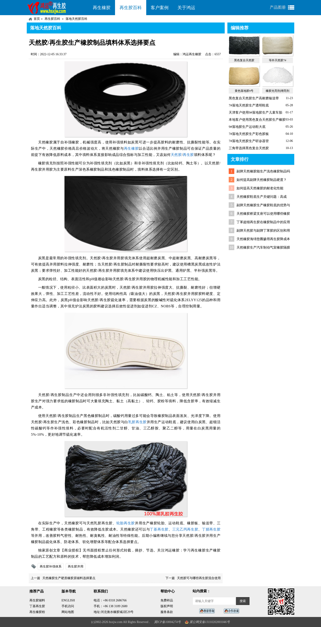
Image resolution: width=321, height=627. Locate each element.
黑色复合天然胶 (244, 60)
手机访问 (68, 606)
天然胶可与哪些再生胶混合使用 (199, 578)
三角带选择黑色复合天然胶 (249, 148)
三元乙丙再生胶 (185, 529)
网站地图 (68, 612)
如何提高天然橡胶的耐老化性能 (260, 188)
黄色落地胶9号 (244, 90)
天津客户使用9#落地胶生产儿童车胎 (255, 112)
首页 (37, 18)
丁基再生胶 (159, 529)
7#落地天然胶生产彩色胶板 (249, 134)
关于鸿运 (186, 7)
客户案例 (160, 7)
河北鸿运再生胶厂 (57, 7)
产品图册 (278, 7)
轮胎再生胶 (125, 523)
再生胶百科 (130, 7)
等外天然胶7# (277, 60)
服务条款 (166, 612)
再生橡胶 (102, 7)
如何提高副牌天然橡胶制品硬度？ (262, 180)
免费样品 (166, 600)
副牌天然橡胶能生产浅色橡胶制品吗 (263, 171)
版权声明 (166, 606)
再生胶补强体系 (51, 566)
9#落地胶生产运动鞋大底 (247, 127)
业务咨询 (233, 611)
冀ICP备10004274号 (167, 622)
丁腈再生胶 (211, 529)
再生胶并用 (75, 566)
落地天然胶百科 (76, 18)
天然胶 (176, 155)
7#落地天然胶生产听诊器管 (249, 141)
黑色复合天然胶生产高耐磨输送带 (254, 98)
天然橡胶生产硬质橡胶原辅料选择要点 (68, 578)
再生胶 (188, 155)
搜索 (243, 601)
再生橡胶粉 (37, 612)
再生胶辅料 (37, 600)
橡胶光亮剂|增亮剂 (278, 90)
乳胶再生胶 (137, 422)
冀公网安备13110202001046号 (209, 622)
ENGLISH (68, 600)
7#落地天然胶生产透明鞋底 (249, 105)
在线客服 (208, 611)
